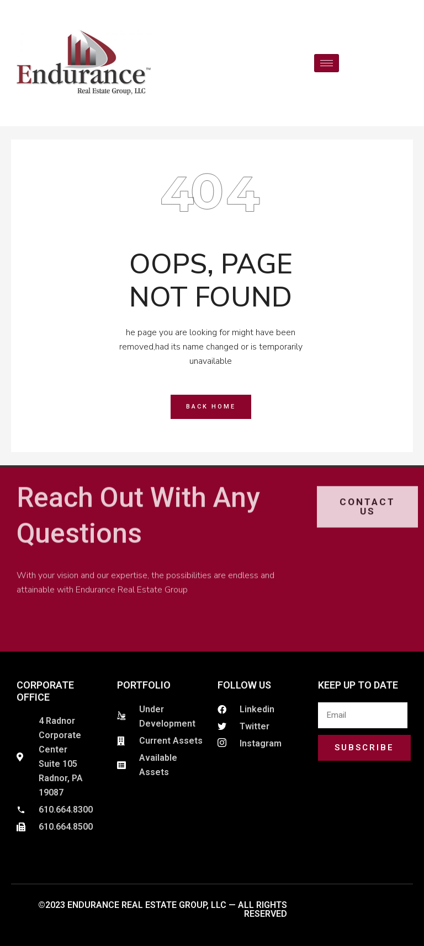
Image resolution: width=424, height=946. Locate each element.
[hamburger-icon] (326, 63)
